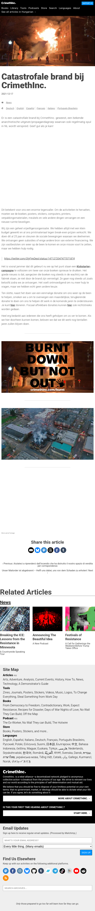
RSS (15, 676)
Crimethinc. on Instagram (20, 871)
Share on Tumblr (63, 550)
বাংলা (57, 753)
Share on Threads (50, 550)
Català (57, 757)
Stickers (39, 692)
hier (13, 305)
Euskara (42, 748)
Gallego (73, 757)
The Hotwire (60, 722)
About (76, 8)
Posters (28, 692)
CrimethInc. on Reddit (83, 871)
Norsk (6, 761)
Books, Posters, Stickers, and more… (25, 731)
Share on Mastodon (44, 550)
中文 (74, 744)
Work (66, 705)
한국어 (27, 753)
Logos (68, 692)
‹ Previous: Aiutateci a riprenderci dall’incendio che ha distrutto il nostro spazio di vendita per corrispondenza (47, 564)
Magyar (31, 748)
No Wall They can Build (36, 722)
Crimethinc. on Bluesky (27, 871)
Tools (23, 8)
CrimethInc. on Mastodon (6, 871)
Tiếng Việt (45, 757)
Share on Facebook (57, 550)
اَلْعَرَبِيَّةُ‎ (49, 753)
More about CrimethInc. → (74, 798)
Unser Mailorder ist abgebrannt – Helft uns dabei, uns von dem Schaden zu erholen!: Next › (47, 571)
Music (59, 692)
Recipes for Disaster (30, 709)
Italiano (51, 108)
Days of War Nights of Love (62, 709)
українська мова (27, 757)
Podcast (8, 718)
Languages (65, 8)
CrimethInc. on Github (34, 871)
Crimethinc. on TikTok (62, 871)
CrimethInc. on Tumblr (41, 871)
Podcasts (34, 8)
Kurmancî (85, 757)
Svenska (67, 753)
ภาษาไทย (9, 757)
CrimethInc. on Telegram (55, 871)
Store (44, 8)
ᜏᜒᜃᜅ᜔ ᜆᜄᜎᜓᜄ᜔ (21, 761)
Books (5, 8)
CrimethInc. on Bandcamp (48, 871)
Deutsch (10, 108)
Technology (10, 683)
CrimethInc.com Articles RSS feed (6, 878)
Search (53, 8)
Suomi (41, 744)
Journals (16, 692)
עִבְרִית (87, 753)
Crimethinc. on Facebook (13, 871)
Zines (6, 692)
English (20, 108)
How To (70, 679)
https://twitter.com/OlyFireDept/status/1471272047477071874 (39, 258)
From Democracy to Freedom (21, 705)
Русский (8, 744)
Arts (5, 679)
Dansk (78, 753)
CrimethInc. (8, 2)
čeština (21, 748)
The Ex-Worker (12, 722)
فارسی (63, 748)
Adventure (15, 679)
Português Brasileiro (67, 108)
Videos (50, 692)
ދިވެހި (64, 757)
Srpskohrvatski (12, 753)
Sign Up (86, 852)
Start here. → (82, 813)
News (9, 102)
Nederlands (75, 748)
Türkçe (53, 748)
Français (41, 108)
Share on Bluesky (37, 550)
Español (30, 108)
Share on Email (31, 550)
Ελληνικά (30, 744)
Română (38, 753)
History (59, 679)
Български (63, 744)
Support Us (87, 3)
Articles (8, 675)
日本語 (50, 744)
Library (14, 8)
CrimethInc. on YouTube (76, 871)
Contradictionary (51, 705)
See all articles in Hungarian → (18, 11)
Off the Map (30, 714)
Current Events (44, 679)
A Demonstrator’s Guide (33, 683)
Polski (18, 744)
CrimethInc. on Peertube (69, 871)
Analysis (28, 679)
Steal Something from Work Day (37, 696)
